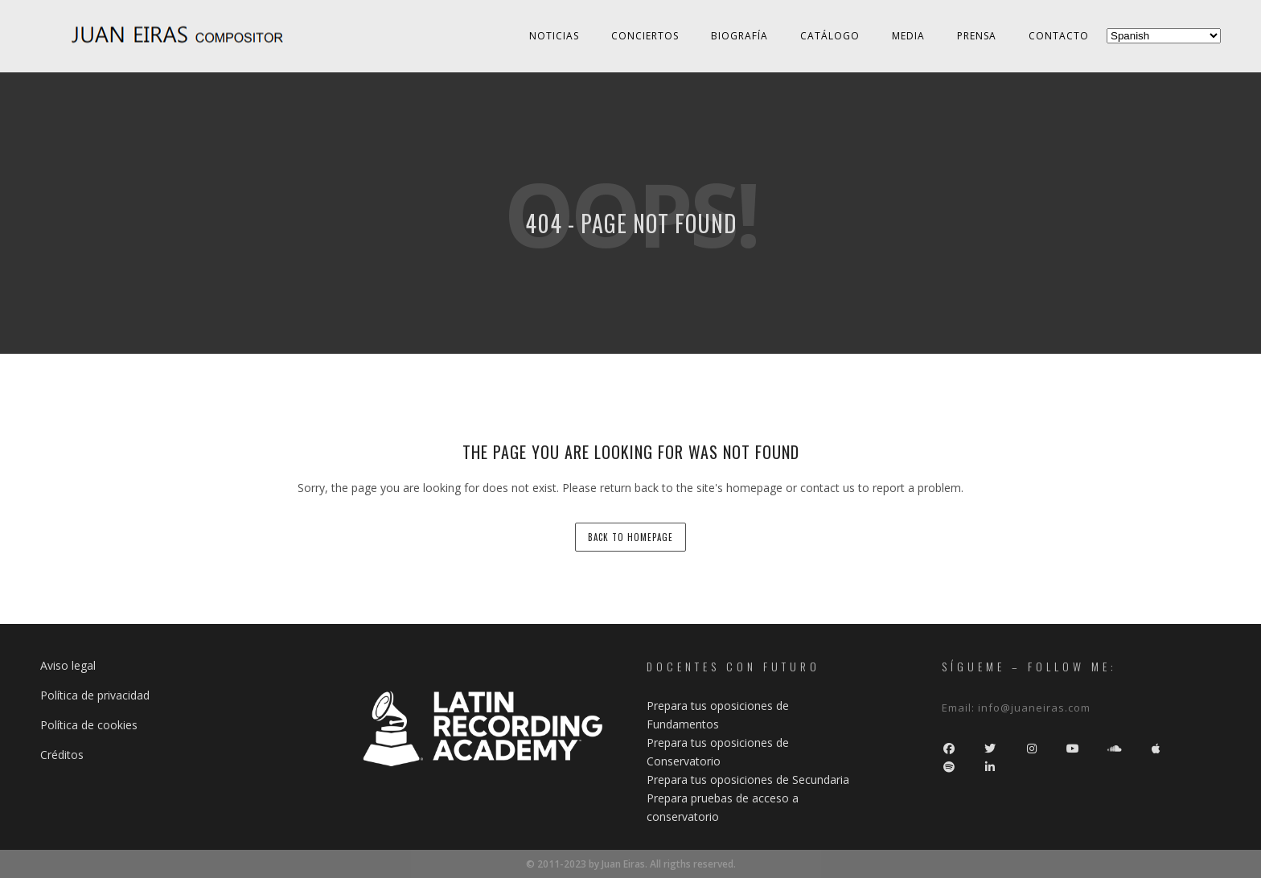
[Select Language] (1164, 35)
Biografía (739, 36)
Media (908, 36)
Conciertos (645, 36)
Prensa (976, 36)
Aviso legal (68, 665)
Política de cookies (89, 724)
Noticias (554, 36)
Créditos (62, 754)
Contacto (1059, 36)
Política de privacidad (95, 695)
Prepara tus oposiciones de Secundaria (748, 779)
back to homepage (630, 537)
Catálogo (830, 36)
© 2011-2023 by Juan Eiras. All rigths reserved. (631, 864)
